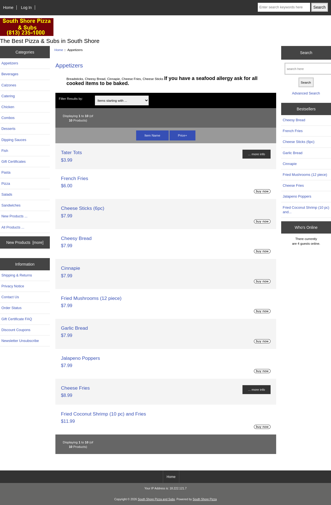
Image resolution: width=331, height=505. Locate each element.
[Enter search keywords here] (284, 7)
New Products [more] (24, 242)
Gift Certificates (13, 161)
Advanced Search (306, 93)
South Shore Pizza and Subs (156, 499)
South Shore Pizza (205, 499)
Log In (26, 7)
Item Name (152, 135)
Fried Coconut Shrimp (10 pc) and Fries (103, 414)
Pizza (5, 183)
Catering (8, 96)
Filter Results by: (71, 98)
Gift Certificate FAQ (16, 319)
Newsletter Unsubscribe (20, 341)
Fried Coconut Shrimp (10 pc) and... (306, 209)
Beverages (9, 74)
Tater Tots (71, 152)
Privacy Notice (12, 286)
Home (8, 7)
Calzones (8, 85)
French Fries (74, 178)
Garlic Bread (74, 328)
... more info (256, 154)
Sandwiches (11, 205)
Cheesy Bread (76, 238)
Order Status (11, 308)
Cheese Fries (75, 388)
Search (306, 52)
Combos (7, 118)
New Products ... (14, 216)
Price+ (182, 135)
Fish (4, 151)
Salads (6, 194)
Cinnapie (70, 268)
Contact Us (10, 297)
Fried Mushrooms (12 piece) (91, 298)
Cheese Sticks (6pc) (82, 208)
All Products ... (12, 227)
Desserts (8, 129)
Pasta (6, 172)
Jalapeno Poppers (80, 358)
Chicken (7, 107)
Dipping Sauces (13, 140)
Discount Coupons (15, 330)
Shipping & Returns (16, 275)
